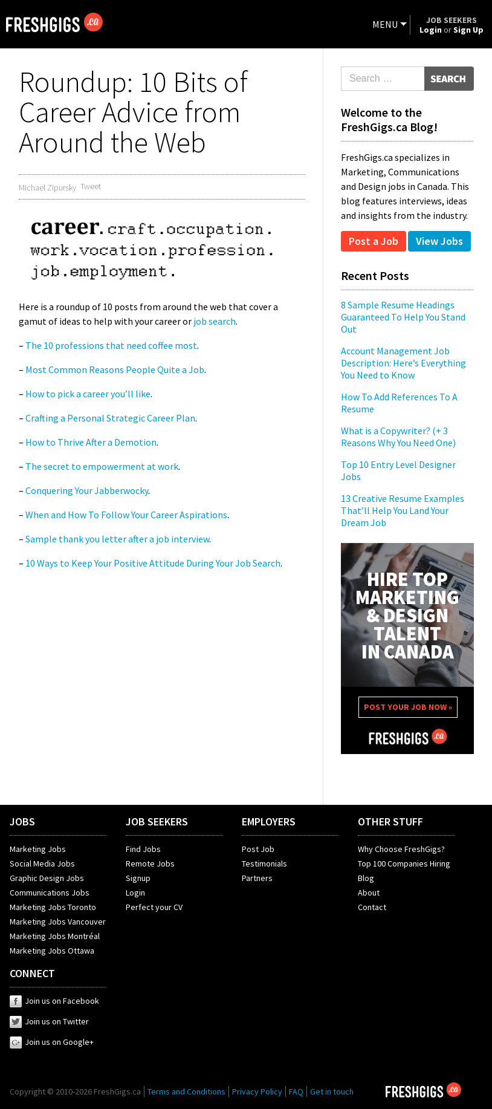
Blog (366, 878)
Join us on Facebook (54, 1000)
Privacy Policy (257, 1091)
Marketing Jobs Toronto (53, 907)
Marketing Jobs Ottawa (52, 950)
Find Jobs (143, 849)
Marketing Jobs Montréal (55, 936)
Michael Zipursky (47, 187)
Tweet (90, 186)
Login (135, 892)
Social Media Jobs (42, 863)
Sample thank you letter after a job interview (117, 539)
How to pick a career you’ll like (88, 394)
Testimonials (264, 863)
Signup (138, 878)
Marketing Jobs (38, 849)
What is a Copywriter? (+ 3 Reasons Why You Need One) (398, 436)
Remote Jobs (150, 863)
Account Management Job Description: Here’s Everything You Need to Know (403, 363)
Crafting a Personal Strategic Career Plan (110, 418)
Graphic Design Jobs (47, 878)
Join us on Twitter (49, 1021)
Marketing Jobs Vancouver (58, 921)
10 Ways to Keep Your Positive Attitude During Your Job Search (152, 563)
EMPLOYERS (269, 821)
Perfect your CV (154, 907)
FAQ (296, 1091)
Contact (372, 907)
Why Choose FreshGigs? (401, 849)
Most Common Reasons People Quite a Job (114, 369)
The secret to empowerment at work (101, 466)
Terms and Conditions (186, 1091)
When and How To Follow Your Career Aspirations (126, 515)
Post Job (258, 849)
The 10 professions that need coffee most (111, 345)
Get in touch (332, 1091)
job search (214, 321)
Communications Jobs (49, 892)
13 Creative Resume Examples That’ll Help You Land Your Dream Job (402, 510)
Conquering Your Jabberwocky (86, 490)
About (369, 892)
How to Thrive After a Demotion (91, 442)
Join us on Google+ (52, 1041)
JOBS (22, 821)
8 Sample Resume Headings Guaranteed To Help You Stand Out (403, 317)
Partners (257, 878)
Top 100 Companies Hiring (404, 863)
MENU (385, 24)
